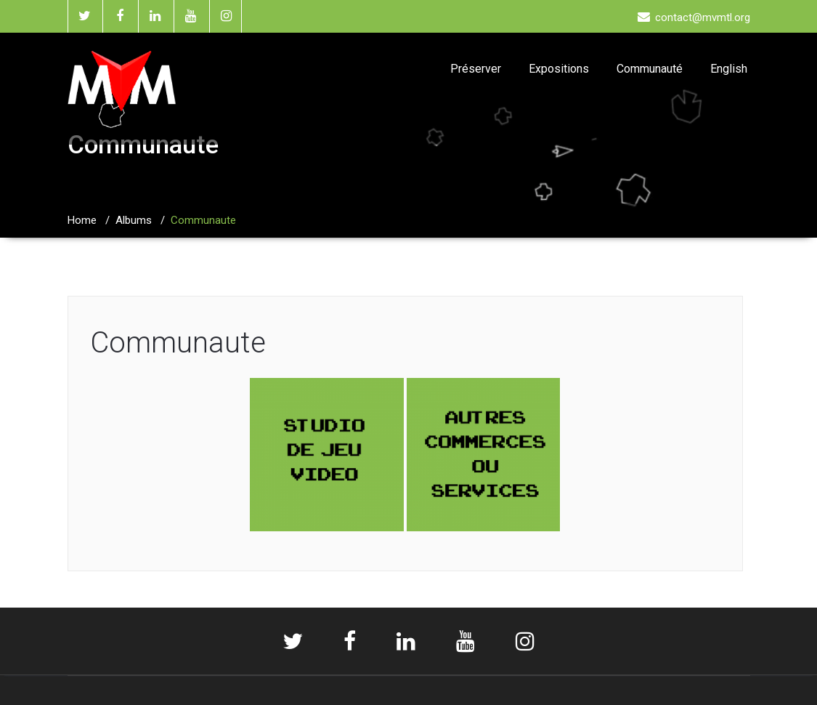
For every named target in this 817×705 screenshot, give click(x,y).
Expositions (559, 69)
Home (82, 220)
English (728, 69)
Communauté (650, 69)
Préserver (475, 69)
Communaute (178, 343)
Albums (133, 220)
